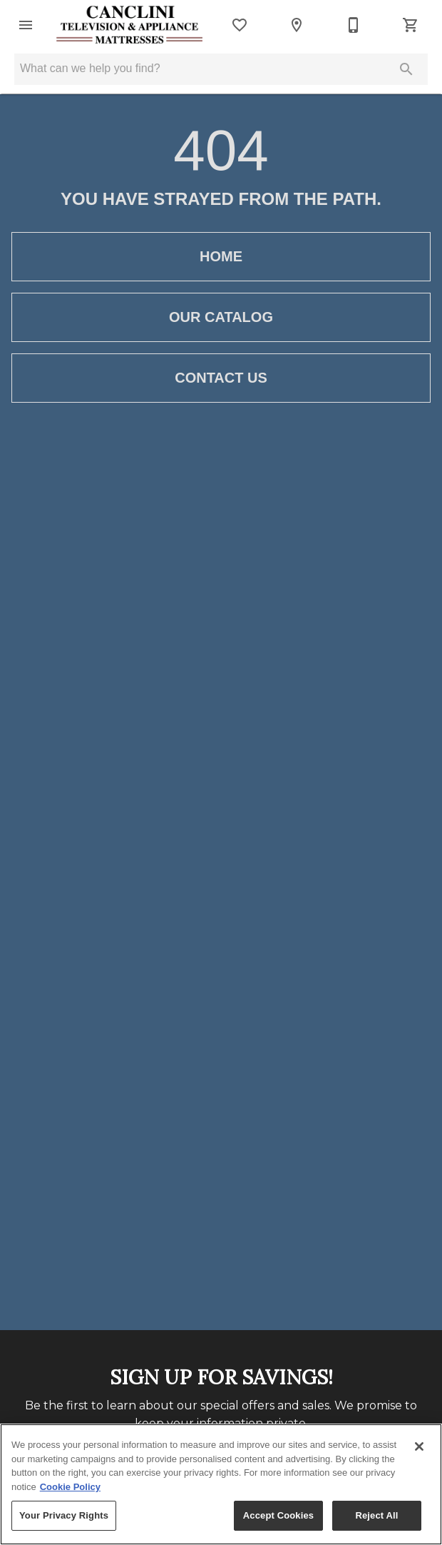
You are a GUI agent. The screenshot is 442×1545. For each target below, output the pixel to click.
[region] (221, 1484)
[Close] (419, 1446)
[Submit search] (406, 69)
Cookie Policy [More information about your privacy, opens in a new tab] (70, 1486)
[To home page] (129, 25)
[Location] (296, 25)
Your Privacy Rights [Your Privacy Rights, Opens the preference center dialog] (63, 1515)
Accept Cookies (278, 1515)
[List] (239, 25)
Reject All (376, 1515)
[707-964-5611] (353, 25)
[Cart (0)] (411, 25)
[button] (26, 25)
